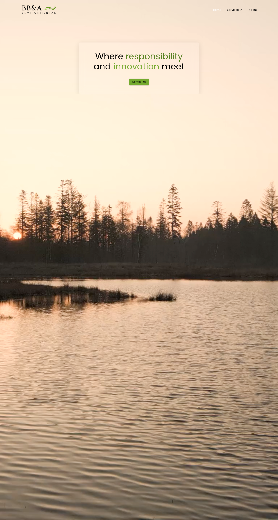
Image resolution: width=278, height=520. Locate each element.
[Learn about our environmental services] (235, 10)
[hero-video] (139, 260)
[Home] (38, 10)
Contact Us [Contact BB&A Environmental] (139, 82)
